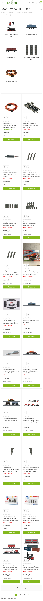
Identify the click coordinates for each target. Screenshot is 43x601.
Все (28, 594)
